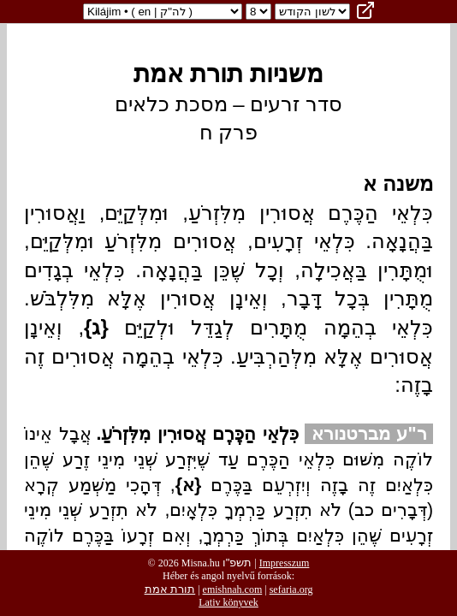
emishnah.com (233, 589)
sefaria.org (291, 589)
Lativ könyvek (228, 602)
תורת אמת (170, 589)
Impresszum (284, 563)
